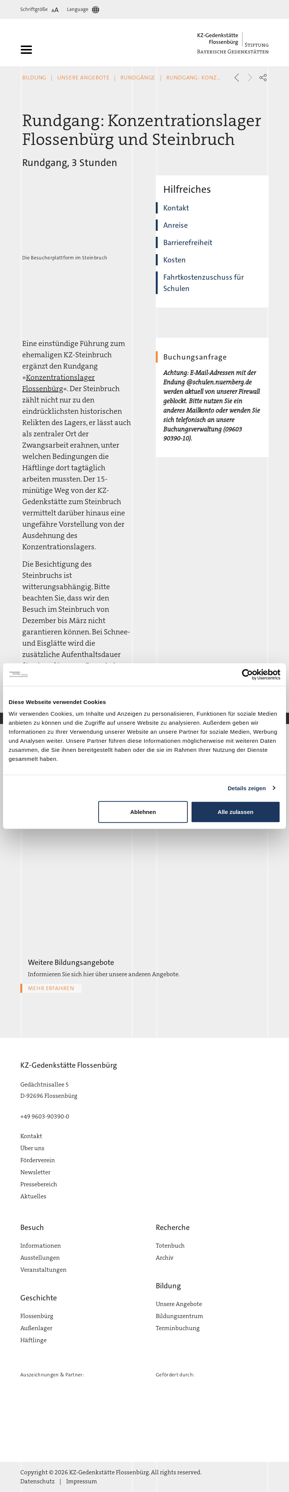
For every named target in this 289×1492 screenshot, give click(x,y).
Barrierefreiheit (187, 242)
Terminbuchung (178, 1328)
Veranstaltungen (43, 1270)
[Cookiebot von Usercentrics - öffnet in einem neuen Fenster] (247, 674)
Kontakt (176, 208)
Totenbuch (170, 1246)
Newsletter (35, 1172)
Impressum (81, 1481)
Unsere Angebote (83, 77)
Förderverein (37, 1160)
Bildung (34, 77)
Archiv (164, 1258)
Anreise (175, 225)
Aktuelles (33, 1196)
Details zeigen (247, 788)
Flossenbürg (36, 1316)
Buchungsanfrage (195, 357)
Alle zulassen (235, 812)
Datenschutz (37, 1481)
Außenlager (36, 1328)
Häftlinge (33, 1340)
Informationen (40, 1246)
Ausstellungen (40, 1258)
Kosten (174, 260)
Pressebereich (38, 1184)
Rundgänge (137, 77)
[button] (263, 77)
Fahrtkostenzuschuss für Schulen (203, 282)
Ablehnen (143, 812)
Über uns (32, 1148)
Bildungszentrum (179, 1316)
